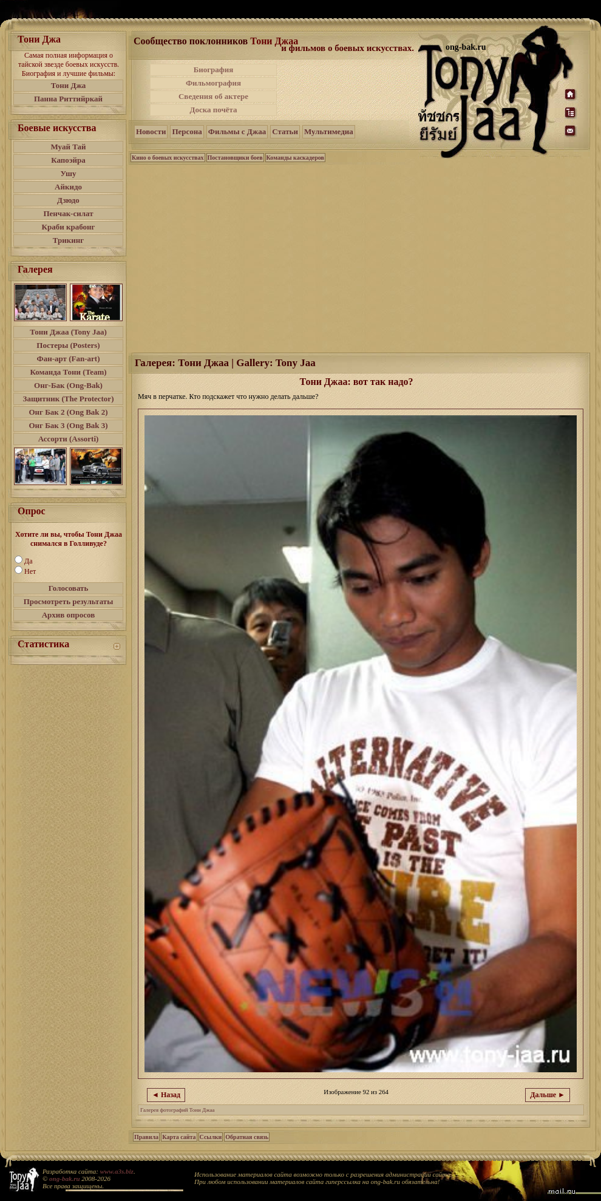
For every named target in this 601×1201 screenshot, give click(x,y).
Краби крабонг (68, 226)
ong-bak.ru (64, 1178)
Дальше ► (547, 1094)
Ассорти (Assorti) (68, 438)
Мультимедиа (328, 131)
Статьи (285, 131)
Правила (146, 1137)
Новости (151, 131)
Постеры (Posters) (68, 345)
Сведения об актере (213, 96)
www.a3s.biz (117, 1171)
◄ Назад (166, 1094)
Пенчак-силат (68, 213)
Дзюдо (68, 200)
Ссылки (211, 1137)
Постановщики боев (235, 157)
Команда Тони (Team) (68, 371)
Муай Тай (68, 146)
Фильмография (213, 82)
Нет (30, 571)
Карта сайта (178, 1137)
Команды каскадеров (295, 157)
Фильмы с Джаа (237, 131)
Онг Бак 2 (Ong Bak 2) (68, 412)
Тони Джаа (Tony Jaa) (68, 331)
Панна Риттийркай (68, 98)
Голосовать (69, 588)
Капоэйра (68, 160)
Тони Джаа (274, 41)
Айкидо (68, 186)
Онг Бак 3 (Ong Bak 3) (68, 425)
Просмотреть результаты (69, 601)
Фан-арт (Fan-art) (68, 358)
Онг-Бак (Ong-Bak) (68, 385)
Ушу (68, 173)
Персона (187, 131)
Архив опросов (68, 614)
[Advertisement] (348, 90)
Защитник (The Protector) (68, 398)
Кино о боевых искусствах (168, 157)
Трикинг (68, 240)
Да (28, 561)
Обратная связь (246, 1137)
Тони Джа (68, 85)
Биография (214, 69)
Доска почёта (213, 109)
